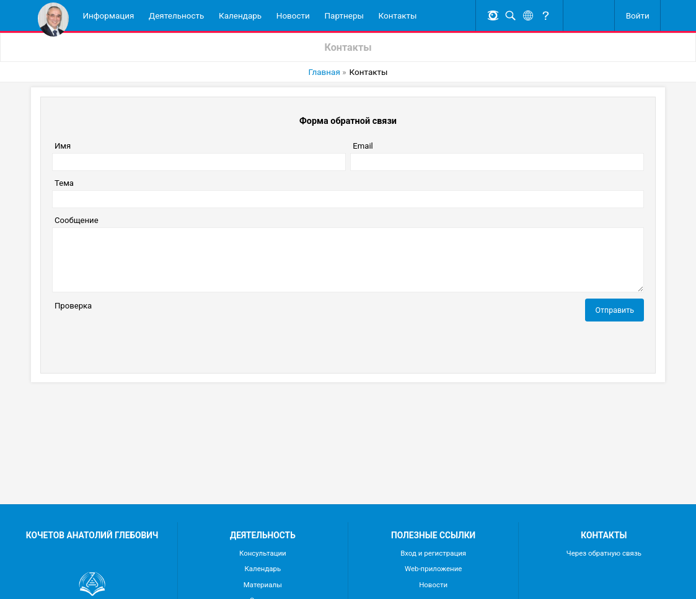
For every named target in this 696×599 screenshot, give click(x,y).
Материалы (263, 584)
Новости (293, 15)
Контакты (398, 15)
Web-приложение (433, 568)
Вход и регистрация (433, 553)
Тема (64, 183)
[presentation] (146, 337)
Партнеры (344, 15)
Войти (638, 15)
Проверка (73, 305)
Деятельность (176, 15)
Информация (108, 15)
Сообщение (77, 220)
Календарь (240, 15)
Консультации (262, 553)
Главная (324, 72)
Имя (63, 146)
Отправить (614, 310)
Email (362, 146)
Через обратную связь (603, 553)
